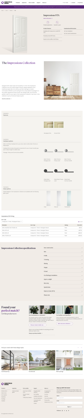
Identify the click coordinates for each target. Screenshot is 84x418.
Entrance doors (4, 391)
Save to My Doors (48, 18)
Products (18, 2)
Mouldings (3, 399)
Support (38, 2)
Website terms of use (48, 402)
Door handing (36, 394)
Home (2, 10)
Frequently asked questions (37, 391)
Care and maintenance (38, 398)
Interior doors (4, 393)
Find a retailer (32, 2)
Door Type (3, 219)
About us (44, 2)
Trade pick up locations (27, 397)
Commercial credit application (37, 401)
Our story (46, 394)
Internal (11, 10)
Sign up (69, 406)
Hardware (3, 400)
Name (58, 396)
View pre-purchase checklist (36, 333)
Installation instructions (38, 396)
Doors (7, 10)
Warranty (46, 396)
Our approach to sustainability (47, 391)
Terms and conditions (48, 398)
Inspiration (24, 2)
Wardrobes (3, 397)
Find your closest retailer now (37, 325)
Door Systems (4, 395)
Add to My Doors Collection (64, 323)
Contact (35, 403)
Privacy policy (47, 400)
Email (58, 401)
